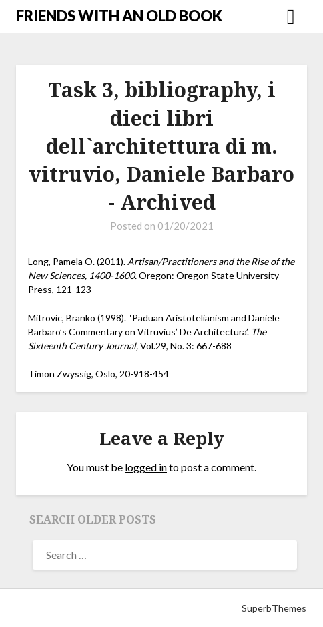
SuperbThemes (274, 608)
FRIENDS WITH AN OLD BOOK (119, 16)
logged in (146, 467)
